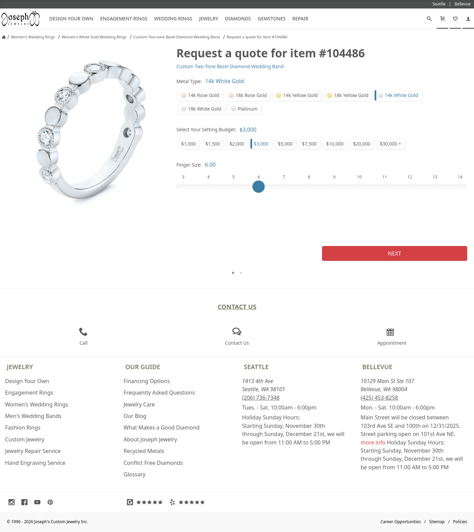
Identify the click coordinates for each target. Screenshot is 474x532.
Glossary (135, 474)
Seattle (256, 366)
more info (373, 442)
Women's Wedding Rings (36, 404)
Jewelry (209, 18)
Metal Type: (189, 81)
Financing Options (147, 381)
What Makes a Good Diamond (162, 427)
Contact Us (237, 306)
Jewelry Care (139, 404)
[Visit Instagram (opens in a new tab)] (13, 502)
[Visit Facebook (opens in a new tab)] (26, 502)
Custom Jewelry (24, 439)
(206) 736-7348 (261, 397)
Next (394, 253)
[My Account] (468, 18)
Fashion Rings (22, 427)
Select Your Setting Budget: (206, 129)
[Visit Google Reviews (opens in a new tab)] (146, 502)
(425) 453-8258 (379, 397)
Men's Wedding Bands (33, 416)
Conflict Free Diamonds (153, 463)
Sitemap (437, 522)
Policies (460, 522)
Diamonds (238, 18)
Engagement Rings (123, 18)
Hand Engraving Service (35, 463)
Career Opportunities (401, 522)
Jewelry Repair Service (33, 451)
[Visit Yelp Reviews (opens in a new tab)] (188, 502)
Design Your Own (71, 18)
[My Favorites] (455, 18)
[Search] (429, 18)
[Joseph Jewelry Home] (4, 37)
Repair (300, 18)
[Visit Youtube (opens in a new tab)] (39, 502)
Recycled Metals (144, 451)
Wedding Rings (173, 18)
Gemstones (271, 18)
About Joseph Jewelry (150, 439)
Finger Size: (189, 165)
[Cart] (442, 18)
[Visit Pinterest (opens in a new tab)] (52, 502)
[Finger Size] (321, 186)
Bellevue (377, 366)
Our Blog (135, 416)
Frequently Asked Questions (159, 392)
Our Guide (142, 366)
